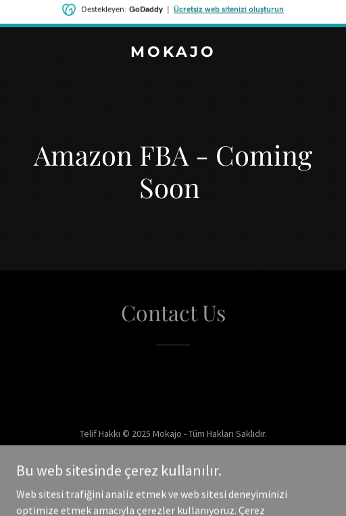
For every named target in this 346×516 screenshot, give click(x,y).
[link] (173, 53)
